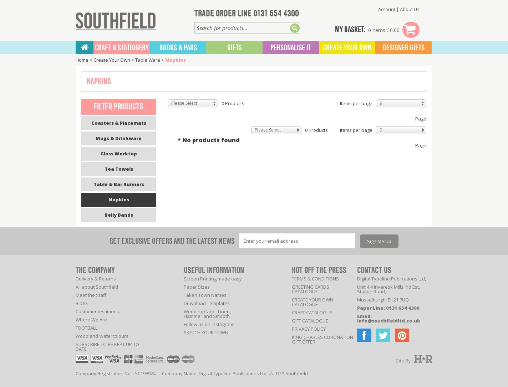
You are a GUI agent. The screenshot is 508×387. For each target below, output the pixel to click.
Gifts (234, 47)
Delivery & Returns (96, 278)
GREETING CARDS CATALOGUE (310, 289)
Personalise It (290, 47)
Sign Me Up (379, 241)
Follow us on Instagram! (209, 324)
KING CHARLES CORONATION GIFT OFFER (322, 339)
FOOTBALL (86, 328)
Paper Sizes (197, 287)
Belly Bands (119, 215)
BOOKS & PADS (178, 47)
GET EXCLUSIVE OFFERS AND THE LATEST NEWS (172, 241)
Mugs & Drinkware (119, 138)
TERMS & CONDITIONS (315, 278)
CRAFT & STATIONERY (122, 47)
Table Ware (147, 60)
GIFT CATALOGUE (310, 321)
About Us (410, 9)
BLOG (82, 303)
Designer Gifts (404, 47)
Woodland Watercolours (102, 336)
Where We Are (91, 319)
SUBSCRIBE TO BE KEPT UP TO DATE (107, 346)
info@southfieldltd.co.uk (388, 321)
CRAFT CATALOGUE (312, 312)
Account (386, 9)
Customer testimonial (99, 311)
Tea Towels (119, 169)
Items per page (356, 103)
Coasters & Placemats (118, 123)
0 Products (233, 103)
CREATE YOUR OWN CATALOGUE (312, 302)
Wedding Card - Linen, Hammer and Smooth (207, 313)
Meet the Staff (91, 295)
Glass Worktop (118, 153)
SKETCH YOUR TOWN (206, 332)
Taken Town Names (205, 295)
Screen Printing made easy (213, 278)
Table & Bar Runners (118, 184)
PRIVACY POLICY (309, 329)
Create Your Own (347, 47)
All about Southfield (97, 287)
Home (82, 60)
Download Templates (207, 303)
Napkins (175, 60)
